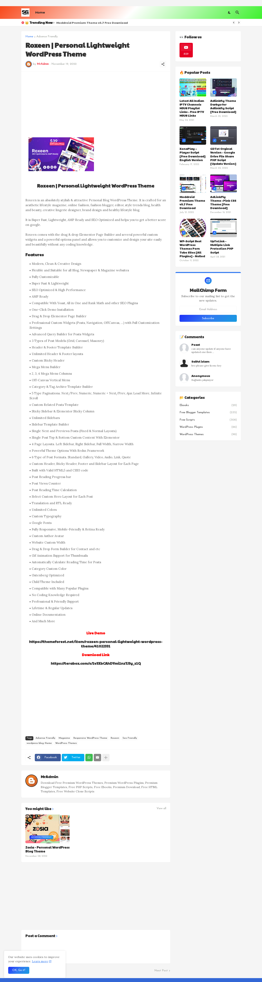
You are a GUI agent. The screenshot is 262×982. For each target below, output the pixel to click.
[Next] (239, 22)
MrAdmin (49, 776)
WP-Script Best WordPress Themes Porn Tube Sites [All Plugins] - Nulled (192, 248)
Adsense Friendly (47, 36)
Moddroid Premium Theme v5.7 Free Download (92, 22)
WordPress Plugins (208, 427)
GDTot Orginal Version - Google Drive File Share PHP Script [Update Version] (223, 156)
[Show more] (106, 757)
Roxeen (115, 738)
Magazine (64, 738)
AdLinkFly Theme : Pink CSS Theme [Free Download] (223, 202)
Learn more (40, 961)
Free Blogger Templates (208, 413)
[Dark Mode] (229, 12)
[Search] (237, 12)
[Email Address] (208, 309)
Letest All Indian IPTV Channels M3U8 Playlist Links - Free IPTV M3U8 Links (192, 108)
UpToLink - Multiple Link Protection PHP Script (221, 246)
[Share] (163, 64)
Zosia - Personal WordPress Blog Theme (47, 849)
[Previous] (234, 22)
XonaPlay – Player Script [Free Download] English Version (193, 154)
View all (161, 808)
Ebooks (208, 405)
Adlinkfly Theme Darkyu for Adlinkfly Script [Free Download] (223, 106)
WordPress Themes (66, 743)
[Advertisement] (95, 104)
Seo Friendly (130, 738)
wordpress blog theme (39, 743)
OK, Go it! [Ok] (18, 970)
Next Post (161, 970)
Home (40, 12)
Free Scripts (208, 420)
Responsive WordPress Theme (90, 738)
